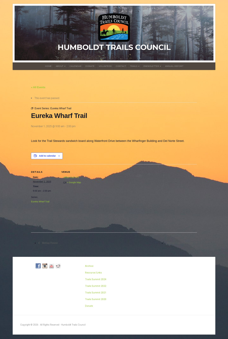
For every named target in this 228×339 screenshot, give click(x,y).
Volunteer (105, 66)
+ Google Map (74, 182)
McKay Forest (49, 243)
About (59, 66)
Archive (89, 266)
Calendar (75, 66)
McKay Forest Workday (180, 243)
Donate (90, 66)
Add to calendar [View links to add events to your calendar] (47, 156)
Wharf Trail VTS (71, 177)
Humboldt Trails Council (114, 47)
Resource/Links (94, 273)
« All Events (38, 87)
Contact (121, 66)
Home (48, 66)
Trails (133, 66)
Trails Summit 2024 (96, 280)
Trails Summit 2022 (96, 288)
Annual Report (174, 66)
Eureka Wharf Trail (40, 201)
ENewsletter (151, 66)
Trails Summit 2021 (96, 295)
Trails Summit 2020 (96, 302)
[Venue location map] (108, 197)
